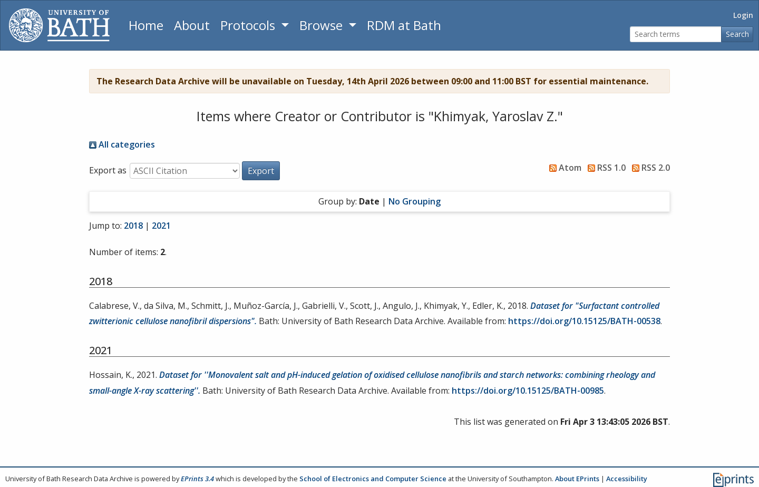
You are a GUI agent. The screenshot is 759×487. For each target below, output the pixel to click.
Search (737, 34)
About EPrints (577, 478)
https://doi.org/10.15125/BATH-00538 (584, 321)
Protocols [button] (249, 25)
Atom (563, 167)
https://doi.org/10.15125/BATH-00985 (528, 390)
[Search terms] (676, 34)
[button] (261, 170)
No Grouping (414, 201)
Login (743, 15)
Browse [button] (322, 25)
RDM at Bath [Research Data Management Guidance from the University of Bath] (404, 25)
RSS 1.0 (604, 167)
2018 (133, 225)
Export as (107, 170)
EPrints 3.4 (197, 478)
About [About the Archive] (192, 25)
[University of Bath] (59, 25)
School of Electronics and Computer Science (372, 478)
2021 (161, 225)
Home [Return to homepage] (146, 25)
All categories (122, 144)
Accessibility (626, 478)
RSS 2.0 (649, 167)
